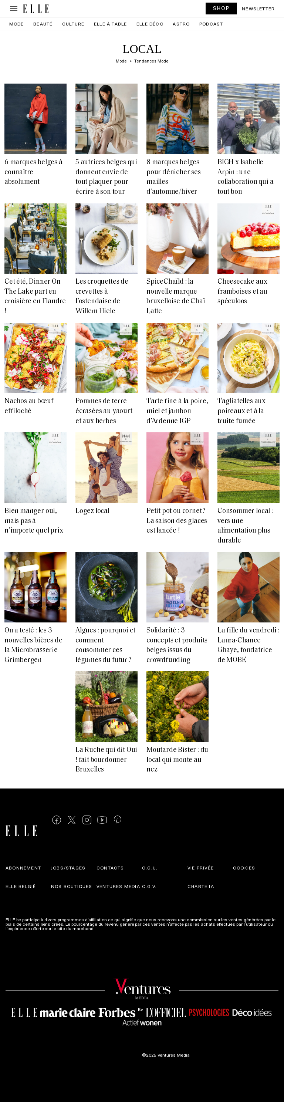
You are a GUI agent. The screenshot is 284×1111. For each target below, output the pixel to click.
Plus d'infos (107, 928)
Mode (16, 23)
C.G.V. (149, 886)
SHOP (221, 8)
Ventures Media (118, 886)
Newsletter (258, 8)
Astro (181, 23)
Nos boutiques (71, 886)
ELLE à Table (110, 23)
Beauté (43, 23)
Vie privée (200, 867)
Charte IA (200, 886)
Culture (73, 23)
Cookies (244, 867)
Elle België (21, 886)
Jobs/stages (68, 867)
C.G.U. (150, 867)
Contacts (110, 867)
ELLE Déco (149, 23)
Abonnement (23, 867)
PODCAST (211, 23)
